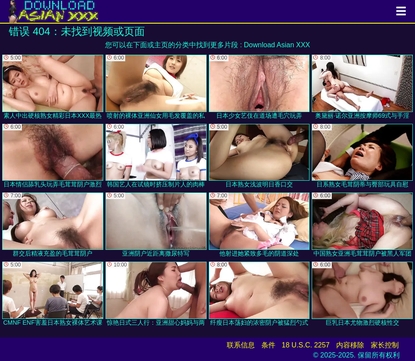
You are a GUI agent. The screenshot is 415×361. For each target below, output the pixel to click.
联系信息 (241, 345)
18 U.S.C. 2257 (306, 345)
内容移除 (350, 345)
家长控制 (385, 345)
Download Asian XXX (277, 45)
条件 (268, 345)
